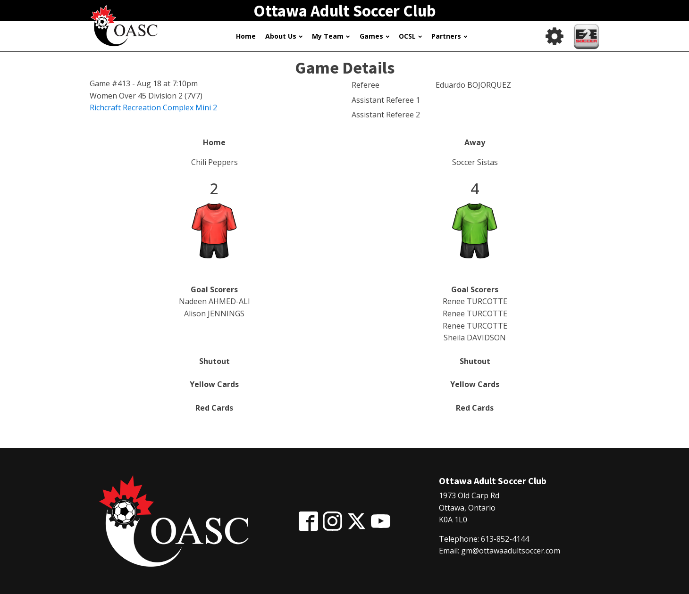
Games (374, 36)
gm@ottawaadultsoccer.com (510, 550)
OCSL (410, 36)
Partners (449, 36)
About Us (283, 36)
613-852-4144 (505, 539)
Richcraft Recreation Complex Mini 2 (153, 107)
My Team (331, 36)
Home (246, 36)
